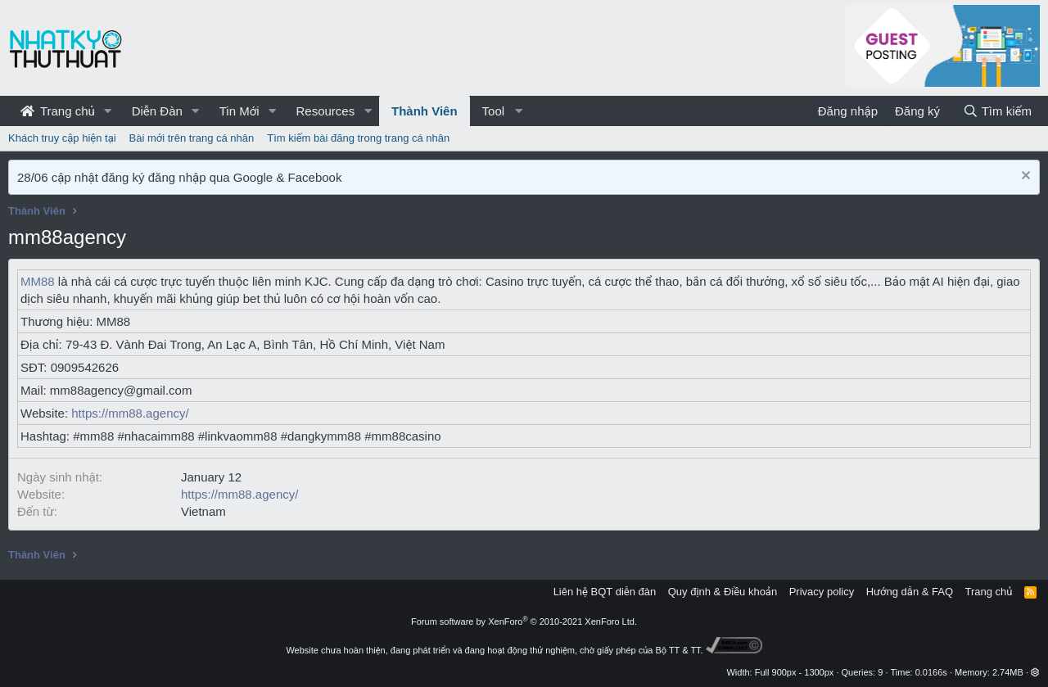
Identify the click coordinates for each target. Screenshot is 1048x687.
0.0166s (931, 672)
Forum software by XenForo (524, 621)
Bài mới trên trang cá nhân (192, 138)
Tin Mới (239, 111)
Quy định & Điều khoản (722, 591)
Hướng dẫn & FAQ (909, 591)
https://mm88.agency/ (129, 413)
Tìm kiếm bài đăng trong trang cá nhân (358, 138)
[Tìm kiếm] (997, 111)
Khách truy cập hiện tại (62, 138)
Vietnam (203, 511)
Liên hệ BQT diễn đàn (605, 591)
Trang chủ (57, 111)
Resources (325, 111)
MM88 (37, 281)
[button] (108, 111)
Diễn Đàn (157, 111)
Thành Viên (424, 111)
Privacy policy (821, 591)
